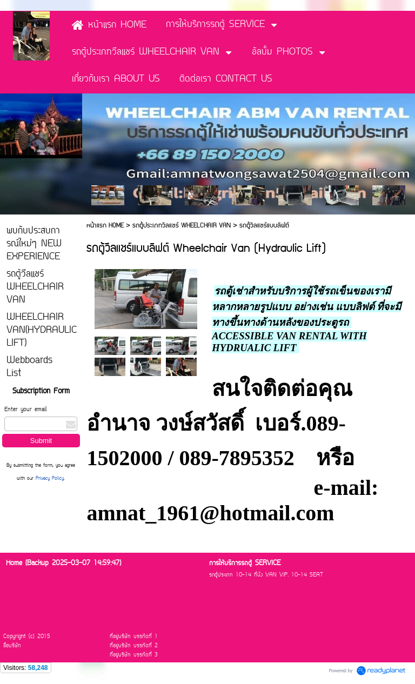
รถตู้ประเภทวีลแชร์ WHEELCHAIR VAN (181, 225)
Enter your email (25, 410)
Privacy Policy (50, 478)
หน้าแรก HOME (106, 225)
